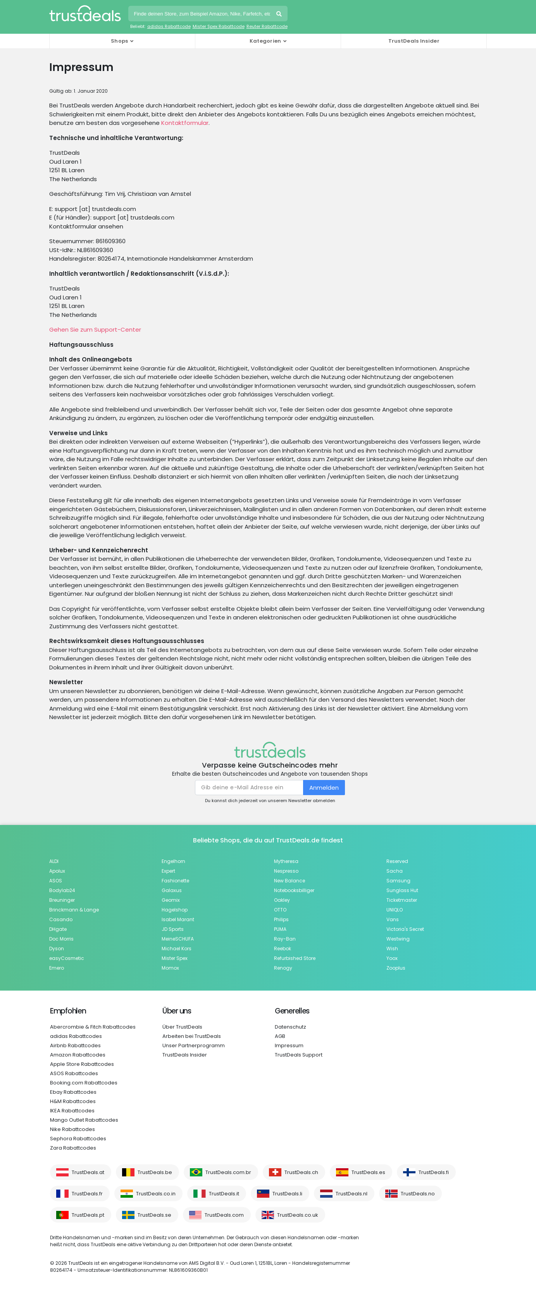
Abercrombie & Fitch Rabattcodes (93, 1027)
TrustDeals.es (368, 1172)
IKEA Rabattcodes (72, 1110)
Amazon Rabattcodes (77, 1054)
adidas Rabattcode (169, 26)
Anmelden (324, 787)
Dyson (56, 948)
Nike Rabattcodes (72, 1129)
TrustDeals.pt (88, 1215)
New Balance (289, 880)
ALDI (54, 861)
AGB (280, 1036)
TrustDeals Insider (413, 41)
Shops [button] (119, 41)
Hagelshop (175, 909)
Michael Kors (176, 948)
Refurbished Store (294, 958)
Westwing (398, 939)
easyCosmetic (66, 958)
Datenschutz (290, 1027)
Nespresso (286, 871)
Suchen (280, 14)
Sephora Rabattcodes (78, 1138)
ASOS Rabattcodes (74, 1073)
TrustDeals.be (155, 1172)
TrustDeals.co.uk (297, 1215)
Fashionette (175, 880)
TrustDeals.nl (351, 1193)
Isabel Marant (178, 919)
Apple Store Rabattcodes (82, 1064)
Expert (168, 871)
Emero (56, 968)
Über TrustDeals (182, 1027)
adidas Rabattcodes (76, 1036)
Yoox (392, 958)
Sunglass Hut (402, 890)
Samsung (398, 880)
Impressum (289, 1045)
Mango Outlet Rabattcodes (84, 1120)
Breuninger (62, 900)
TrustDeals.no (418, 1193)
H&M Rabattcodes (73, 1101)
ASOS (55, 880)
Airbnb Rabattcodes (75, 1045)
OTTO (280, 909)
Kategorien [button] (265, 41)
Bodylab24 (62, 890)
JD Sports (173, 929)
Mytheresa (286, 861)
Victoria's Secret (405, 929)
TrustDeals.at (88, 1172)
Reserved (397, 861)
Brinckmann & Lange (74, 909)
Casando (60, 919)
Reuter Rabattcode (267, 26)
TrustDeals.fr (87, 1193)
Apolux (57, 871)
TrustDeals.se (154, 1215)
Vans (392, 919)
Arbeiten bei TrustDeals (191, 1036)
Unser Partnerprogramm (193, 1045)
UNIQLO (394, 909)
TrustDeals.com (224, 1215)
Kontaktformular (185, 123)
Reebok (282, 948)
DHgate (58, 929)
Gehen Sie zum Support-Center (95, 329)
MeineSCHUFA (178, 939)
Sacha (394, 871)
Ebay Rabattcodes (73, 1092)
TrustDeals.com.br (228, 1172)
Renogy (283, 968)
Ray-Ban (285, 939)
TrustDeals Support (298, 1054)
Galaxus (172, 890)
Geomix (171, 900)
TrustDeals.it (224, 1193)
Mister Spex (175, 958)
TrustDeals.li (287, 1193)
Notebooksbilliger (294, 890)
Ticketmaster (401, 900)
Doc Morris (61, 939)
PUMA (280, 929)
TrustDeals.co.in (156, 1193)
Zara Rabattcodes (73, 1148)
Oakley (282, 900)
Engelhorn (173, 861)
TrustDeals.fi (434, 1172)
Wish (392, 948)
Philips (281, 919)
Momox (170, 968)
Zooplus (395, 968)
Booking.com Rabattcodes (83, 1082)
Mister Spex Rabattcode (219, 26)
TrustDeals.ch (301, 1172)
